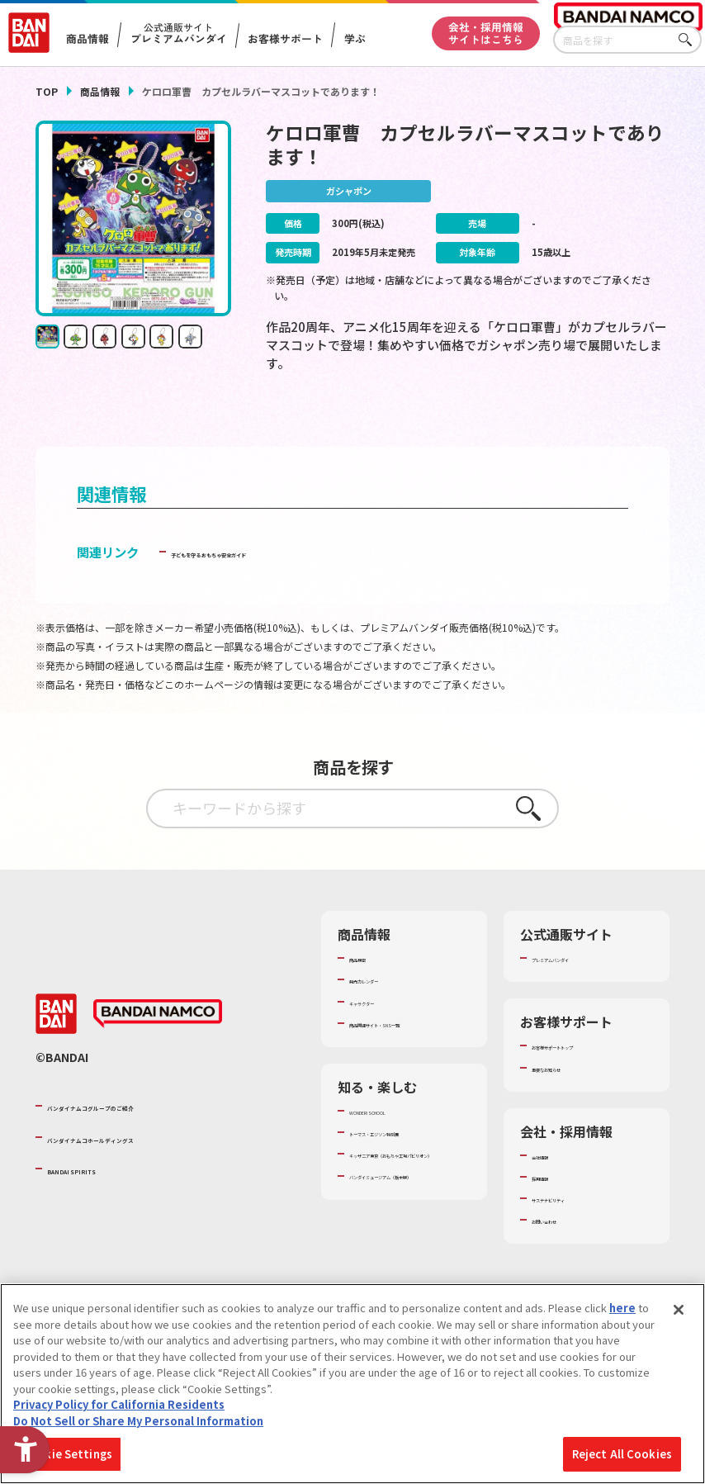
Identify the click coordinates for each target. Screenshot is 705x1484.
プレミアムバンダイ (580, 987)
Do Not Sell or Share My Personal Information (138, 1421)
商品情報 (100, 91)
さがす (689, 40)
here (622, 1308)
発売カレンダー (386, 1010)
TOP (46, 91)
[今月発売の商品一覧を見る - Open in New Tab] (572, 423)
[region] (352, 1383)
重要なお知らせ (569, 1097)
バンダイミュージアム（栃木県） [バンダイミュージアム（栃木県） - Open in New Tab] (403, 1258)
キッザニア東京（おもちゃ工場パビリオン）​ (408, 1221)
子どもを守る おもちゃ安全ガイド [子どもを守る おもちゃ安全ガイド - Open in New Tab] (265, 581)
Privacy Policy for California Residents (119, 1404)
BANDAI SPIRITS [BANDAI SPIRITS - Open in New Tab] (97, 1206)
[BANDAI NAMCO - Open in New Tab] (157, 1052)
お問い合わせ (564, 1249)
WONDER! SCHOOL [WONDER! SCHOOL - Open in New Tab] (395, 1155)
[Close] (678, 1310)
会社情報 (553, 1185)
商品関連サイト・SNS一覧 (407, 1060)
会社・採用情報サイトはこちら (485, 33)
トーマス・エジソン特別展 (408, 1184)
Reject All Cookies (622, 1454)
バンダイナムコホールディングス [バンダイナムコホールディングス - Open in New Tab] (146, 1174)
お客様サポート (285, 38)
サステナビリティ (574, 1228)
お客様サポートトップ (585, 1076)
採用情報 (553, 1206)
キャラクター (381, 1031)
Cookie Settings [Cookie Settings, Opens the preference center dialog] (67, 1454)
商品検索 (370, 987)
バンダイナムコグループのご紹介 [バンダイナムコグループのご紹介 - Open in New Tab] (146, 1143)
